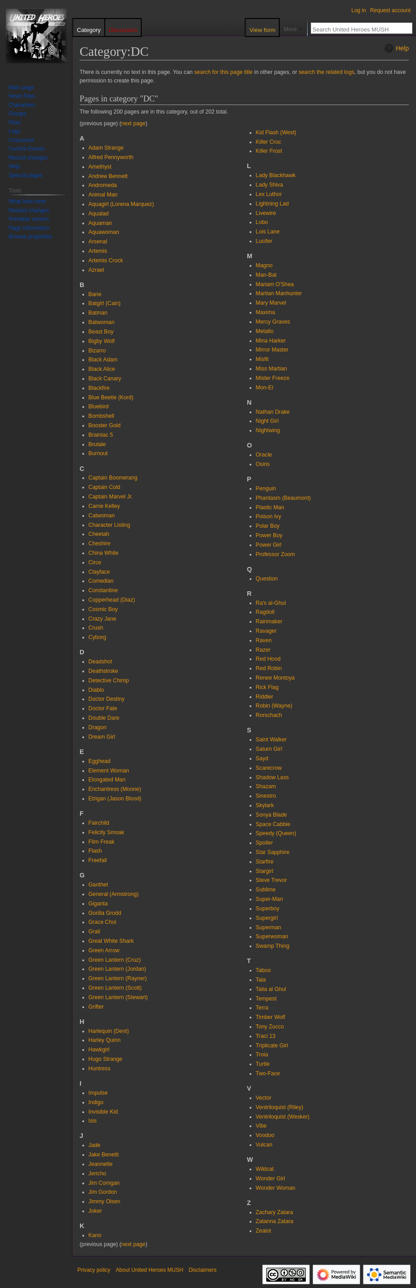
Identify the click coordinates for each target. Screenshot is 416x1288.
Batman (98, 313)
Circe (95, 562)
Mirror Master (272, 350)
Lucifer (264, 241)
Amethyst (100, 167)
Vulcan (264, 1145)
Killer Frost (269, 151)
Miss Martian (271, 368)
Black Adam (103, 359)
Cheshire (100, 543)
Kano (95, 1235)
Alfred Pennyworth (111, 157)
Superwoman (272, 936)
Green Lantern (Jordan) (117, 969)
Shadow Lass (272, 777)
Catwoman (102, 515)
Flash (95, 851)
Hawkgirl (99, 1049)
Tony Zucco (270, 1026)
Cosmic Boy (103, 609)
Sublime (266, 889)
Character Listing (109, 525)
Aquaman (100, 223)
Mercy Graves (273, 322)
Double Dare (104, 718)
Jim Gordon (103, 1192)
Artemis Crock (106, 260)
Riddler (264, 697)
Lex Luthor (269, 194)
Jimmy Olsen (105, 1201)
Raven (264, 640)
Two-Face (268, 1073)
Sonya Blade (271, 815)
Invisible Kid (103, 1112)
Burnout (98, 453)
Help (395, 48)
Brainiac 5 (101, 435)
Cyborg (98, 637)
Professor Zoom (275, 554)
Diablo (96, 690)
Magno (264, 265)
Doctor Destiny (107, 699)
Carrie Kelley (104, 506)
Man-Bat (266, 275)
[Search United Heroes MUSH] (356, 29)
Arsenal (98, 241)
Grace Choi (102, 922)
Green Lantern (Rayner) (118, 978)
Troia (262, 1054)
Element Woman (109, 770)
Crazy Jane (102, 619)
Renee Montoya (275, 678)
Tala (261, 980)
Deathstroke (103, 671)
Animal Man (103, 195)
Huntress (100, 1068)
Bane (95, 294)
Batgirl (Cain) (105, 303)
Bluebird (99, 406)
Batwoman (102, 322)
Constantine (103, 590)
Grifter (96, 1007)
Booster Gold (105, 425)
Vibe (261, 1126)
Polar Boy (268, 526)
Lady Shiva (269, 185)
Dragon (98, 727)
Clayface (99, 572)
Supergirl (267, 918)
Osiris (263, 464)
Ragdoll (265, 612)
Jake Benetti (104, 1154)
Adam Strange (106, 148)
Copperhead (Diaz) (112, 600)
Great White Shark (111, 941)
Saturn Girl (269, 749)
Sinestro (266, 796)
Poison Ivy (269, 516)
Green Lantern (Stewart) (118, 997)
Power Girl (269, 545)
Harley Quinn (105, 1040)
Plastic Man (270, 507)
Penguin (266, 488)
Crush (96, 628)
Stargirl (264, 871)
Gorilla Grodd (105, 913)
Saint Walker (271, 739)
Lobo (262, 222)
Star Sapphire (273, 852)
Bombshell (101, 416)
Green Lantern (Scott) (115, 988)
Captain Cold (105, 487)
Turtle (263, 1064)
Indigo (96, 1102)
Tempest (266, 999)
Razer (263, 650)
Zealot (263, 1231)
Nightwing (268, 430)
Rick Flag (267, 687)
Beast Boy (101, 332)
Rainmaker (269, 621)
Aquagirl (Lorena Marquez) (121, 204)
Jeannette (101, 1164)
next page (133, 123)
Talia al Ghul (271, 989)
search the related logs (326, 72)
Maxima (265, 312)
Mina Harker (271, 341)
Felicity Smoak (107, 832)
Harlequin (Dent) (109, 1031)
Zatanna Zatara (275, 1221)
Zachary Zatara (274, 1212)
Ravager (266, 631)
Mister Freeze (273, 378)
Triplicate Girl (272, 1045)
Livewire (266, 213)
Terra (262, 1008)
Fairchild (99, 823)
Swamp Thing (273, 946)
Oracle (264, 455)
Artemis (98, 251)
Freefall (98, 860)
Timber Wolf (270, 1017)
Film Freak (102, 842)
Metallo (265, 331)
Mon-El (264, 387)
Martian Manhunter (279, 293)
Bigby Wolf (102, 341)
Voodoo (265, 1135)
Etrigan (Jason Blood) (115, 798)
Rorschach (269, 715)
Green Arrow (104, 950)
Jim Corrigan (104, 1183)
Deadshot (100, 661)
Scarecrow (269, 768)
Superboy (267, 908)
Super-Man (269, 899)
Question (267, 578)
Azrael (96, 270)
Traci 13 (266, 1036)
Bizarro (97, 350)
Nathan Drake (273, 412)
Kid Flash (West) (276, 132)
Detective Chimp (109, 680)
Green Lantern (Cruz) (115, 960)
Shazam (266, 786)
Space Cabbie (273, 824)
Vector (264, 1098)
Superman (269, 927)
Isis (93, 1121)
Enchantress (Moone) (115, 789)
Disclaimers (202, 1270)
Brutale (97, 444)
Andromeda (103, 185)
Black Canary (105, 378)
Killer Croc (269, 142)
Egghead (100, 761)
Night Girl (267, 421)
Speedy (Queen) (276, 833)
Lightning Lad (272, 204)
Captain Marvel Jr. (111, 496)
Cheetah (99, 534)
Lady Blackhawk (276, 175)
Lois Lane (268, 231)
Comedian (101, 581)
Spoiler (264, 843)
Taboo (263, 970)
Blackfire (99, 388)
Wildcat (265, 1169)
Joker (95, 1211)
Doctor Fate (103, 708)
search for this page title (223, 72)
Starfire (264, 862)
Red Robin (269, 668)
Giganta (98, 903)
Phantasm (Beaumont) (283, 498)
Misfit (262, 359)
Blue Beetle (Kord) (111, 397)
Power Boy (269, 535)
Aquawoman (104, 232)
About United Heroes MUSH (149, 1270)
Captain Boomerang (113, 478)
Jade (95, 1145)
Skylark (265, 805)
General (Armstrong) (114, 894)
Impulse (98, 1093)
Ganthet (98, 885)
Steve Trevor (271, 880)
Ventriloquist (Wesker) (283, 1117)
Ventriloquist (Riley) (280, 1107)
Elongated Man (107, 779)
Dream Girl (102, 737)
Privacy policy (93, 1270)
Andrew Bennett (108, 176)
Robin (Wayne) (274, 706)
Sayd (262, 758)
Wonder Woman (275, 1188)
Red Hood (268, 659)
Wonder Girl (270, 1178)
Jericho (98, 1173)
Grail (94, 931)
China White (104, 553)
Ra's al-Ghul (271, 603)
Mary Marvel (271, 303)
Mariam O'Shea (275, 284)
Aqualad (99, 213)
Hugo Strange (106, 1059)
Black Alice (102, 369)
